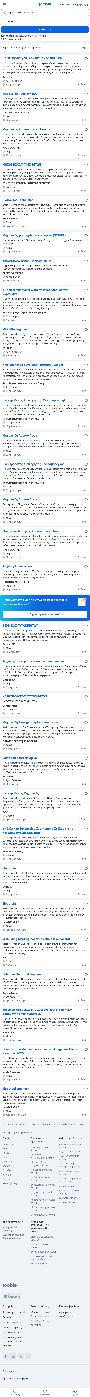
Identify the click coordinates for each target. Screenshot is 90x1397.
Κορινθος (7, 1170)
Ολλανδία (8, 1144)
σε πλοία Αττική (67, 1202)
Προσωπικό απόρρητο (15, 1378)
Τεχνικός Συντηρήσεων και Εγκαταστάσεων (33, 661)
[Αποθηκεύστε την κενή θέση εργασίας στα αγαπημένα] (86, 58)
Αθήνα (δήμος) (10, 1183)
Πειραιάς (7, 1157)
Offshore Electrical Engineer (22, 974)
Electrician (10, 868)
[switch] (84, 47)
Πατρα (6, 1152)
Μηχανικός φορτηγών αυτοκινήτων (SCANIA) (34, 235)
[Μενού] (4, 4)
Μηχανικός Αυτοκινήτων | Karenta (26, 129)
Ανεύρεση (45, 29)
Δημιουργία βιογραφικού (45, 614)
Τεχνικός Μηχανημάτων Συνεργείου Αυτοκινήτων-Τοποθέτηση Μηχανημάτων (38, 1011)
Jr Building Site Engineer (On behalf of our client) (36, 939)
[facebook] (6, 1356)
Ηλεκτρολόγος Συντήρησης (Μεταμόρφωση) (34, 400)
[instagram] (13, 1356)
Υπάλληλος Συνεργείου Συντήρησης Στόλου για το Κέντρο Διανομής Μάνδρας (38, 830)
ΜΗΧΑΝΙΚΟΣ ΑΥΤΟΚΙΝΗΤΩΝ (22, 164)
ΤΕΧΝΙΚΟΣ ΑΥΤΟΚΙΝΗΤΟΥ (20, 625)
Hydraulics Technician (18, 200)
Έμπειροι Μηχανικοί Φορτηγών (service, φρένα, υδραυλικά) (35, 292)
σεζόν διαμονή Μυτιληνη (43, 1251)
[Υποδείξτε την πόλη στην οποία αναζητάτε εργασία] (45, 21)
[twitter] (21, 1356)
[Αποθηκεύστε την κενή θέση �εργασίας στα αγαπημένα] (86, 829)
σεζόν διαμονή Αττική (70, 1151)
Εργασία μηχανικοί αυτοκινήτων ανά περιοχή (13, 1341)
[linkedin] (28, 1356)
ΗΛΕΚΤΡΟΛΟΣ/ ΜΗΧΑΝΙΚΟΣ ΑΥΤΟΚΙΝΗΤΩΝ (32, 58)
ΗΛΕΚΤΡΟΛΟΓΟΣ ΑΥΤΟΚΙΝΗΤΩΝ (25, 696)
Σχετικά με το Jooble (14, 1312)
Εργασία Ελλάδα (12, 1332)
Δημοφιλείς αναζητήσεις (18, 1132)
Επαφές (7, 1317)
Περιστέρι (7, 1161)
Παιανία (7, 1179)
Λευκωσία (7, 1148)
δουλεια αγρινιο (39, 1263)
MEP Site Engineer (15, 329)
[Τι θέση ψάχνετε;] (45, 12)
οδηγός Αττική (66, 1186)
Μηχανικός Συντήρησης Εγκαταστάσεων (31, 722)
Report (82, 84)
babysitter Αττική (67, 1198)
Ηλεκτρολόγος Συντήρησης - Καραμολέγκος (33, 464)
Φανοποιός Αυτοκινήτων (20, 758)
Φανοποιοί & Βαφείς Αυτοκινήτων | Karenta (33, 531)
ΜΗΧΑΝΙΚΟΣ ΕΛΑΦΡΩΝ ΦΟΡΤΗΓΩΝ (27, 260)
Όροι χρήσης (10, 1371)
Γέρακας (7, 1174)
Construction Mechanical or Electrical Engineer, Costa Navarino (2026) (40, 1051)
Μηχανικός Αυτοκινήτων (20, 93)
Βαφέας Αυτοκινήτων (18, 566)
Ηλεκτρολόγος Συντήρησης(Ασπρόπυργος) (33, 364)
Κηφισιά (6, 1166)
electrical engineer (16, 1088)
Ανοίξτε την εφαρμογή (74, 4)
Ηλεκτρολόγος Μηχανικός (21, 793)
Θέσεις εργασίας (12, 1322)
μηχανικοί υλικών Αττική (43, 1214)
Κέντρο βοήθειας (12, 1327)
